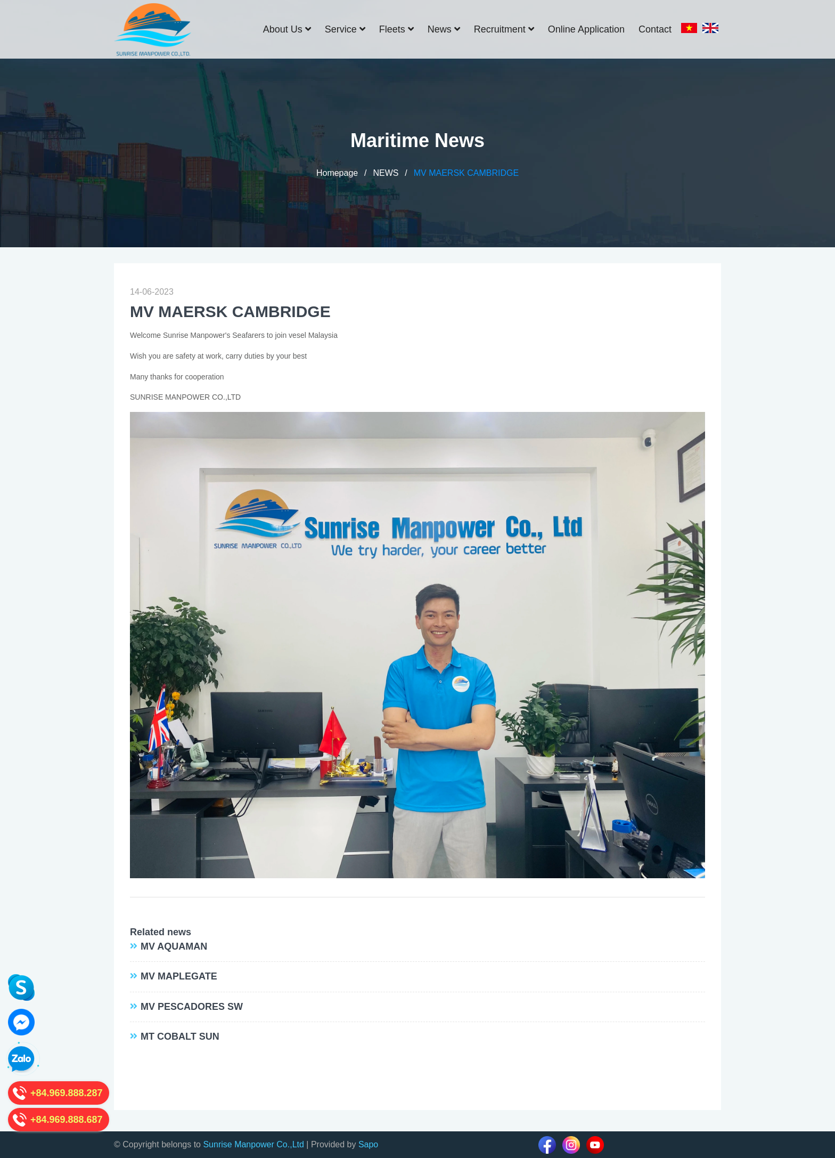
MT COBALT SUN (180, 1036)
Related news (160, 932)
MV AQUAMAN (174, 946)
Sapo (368, 1144)
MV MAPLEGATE (179, 976)
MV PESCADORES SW (192, 1006)
